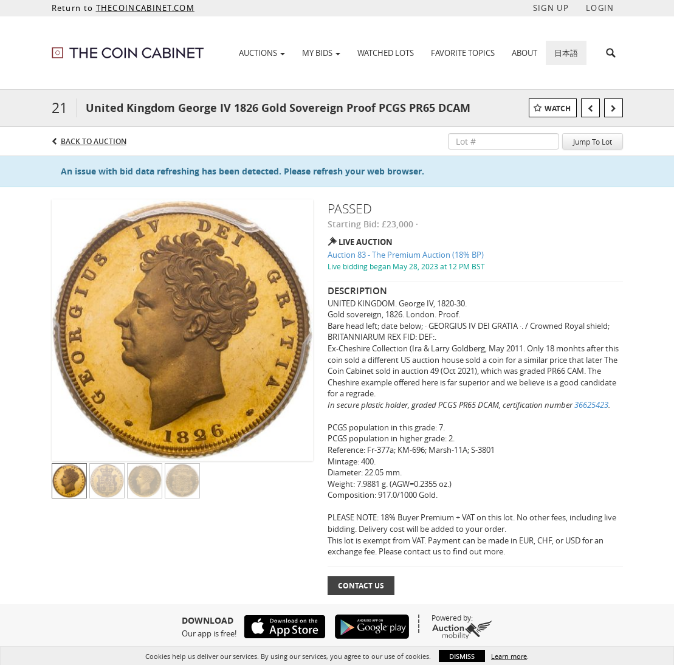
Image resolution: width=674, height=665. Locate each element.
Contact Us (361, 586)
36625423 (591, 404)
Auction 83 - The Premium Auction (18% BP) (406, 254)
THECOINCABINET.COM (145, 7)
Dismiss (462, 656)
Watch (558, 108)
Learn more (509, 656)
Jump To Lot (592, 141)
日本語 (566, 52)
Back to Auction (93, 141)
